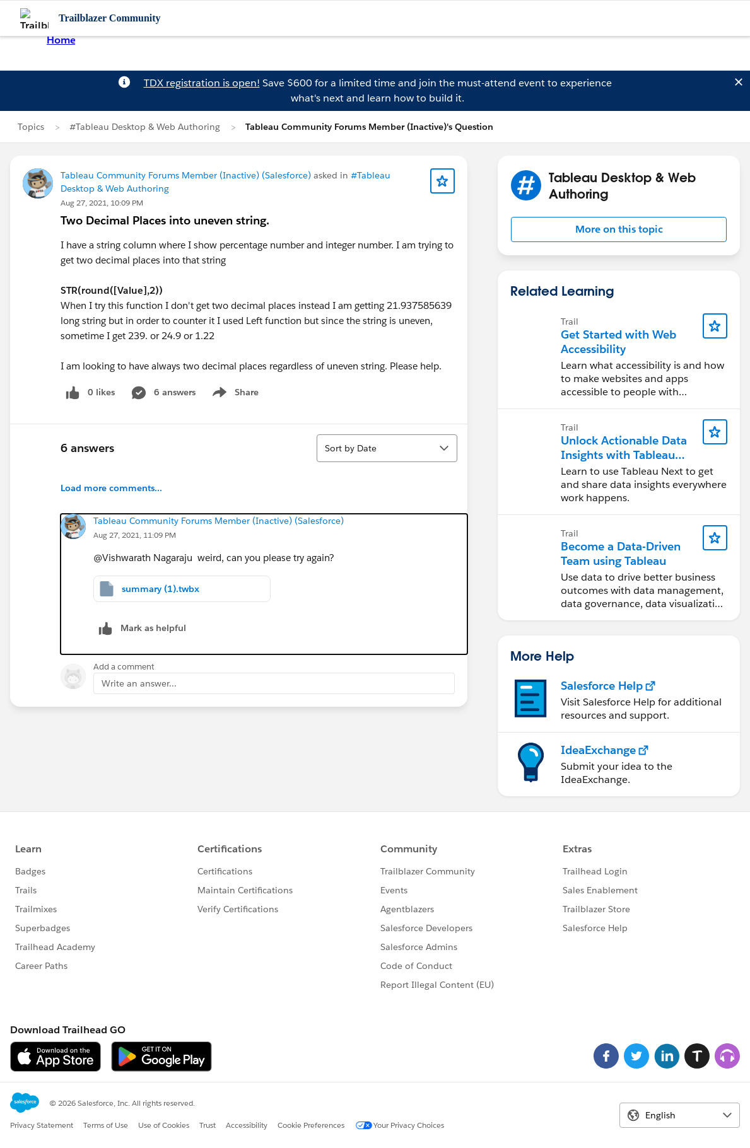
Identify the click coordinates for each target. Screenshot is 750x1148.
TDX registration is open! (202, 83)
